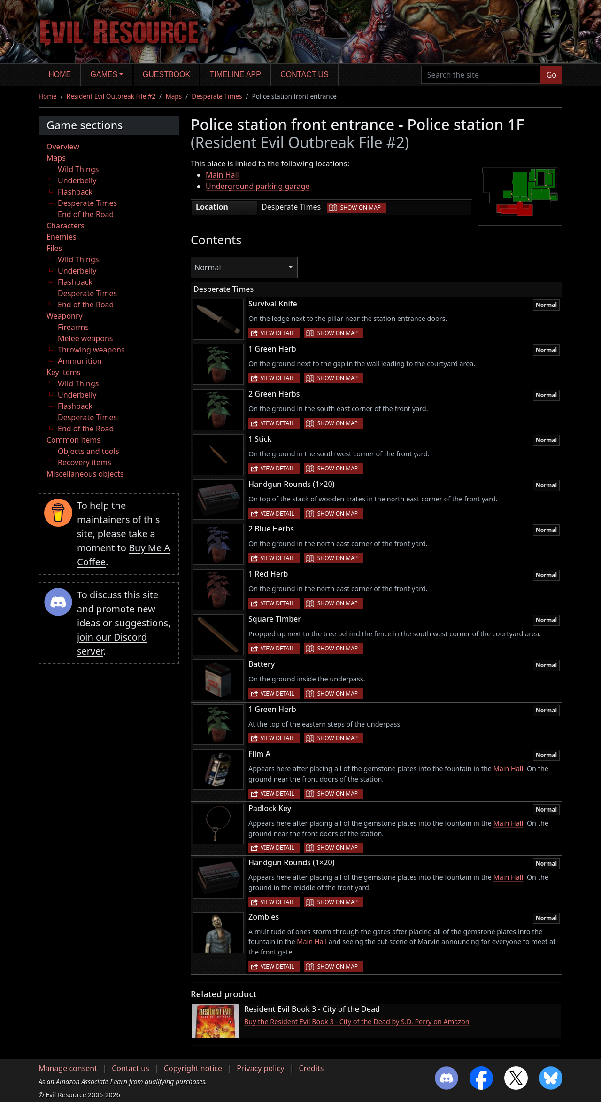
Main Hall (222, 175)
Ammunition (80, 361)
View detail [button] (277, 333)
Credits (311, 1068)
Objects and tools (88, 451)
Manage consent (68, 1068)
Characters (65, 225)
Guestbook (166, 74)
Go (551, 75)
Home (59, 74)
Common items (73, 440)
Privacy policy (260, 1068)
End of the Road (86, 214)
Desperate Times (217, 96)
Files (54, 248)
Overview (62, 146)
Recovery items (84, 462)
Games (104, 74)
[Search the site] (481, 75)
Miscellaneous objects (84, 474)
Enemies (61, 237)
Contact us (304, 74)
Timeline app (235, 74)
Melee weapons (85, 338)
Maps (173, 96)
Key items (63, 372)
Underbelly (77, 180)
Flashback (75, 192)
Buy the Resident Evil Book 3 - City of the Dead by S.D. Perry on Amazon (357, 1021)
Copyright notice (193, 1068)
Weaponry (64, 316)
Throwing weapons (91, 349)
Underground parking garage (257, 186)
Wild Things (78, 169)
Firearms (73, 327)
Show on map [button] (360, 207)
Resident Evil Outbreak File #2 (111, 96)
